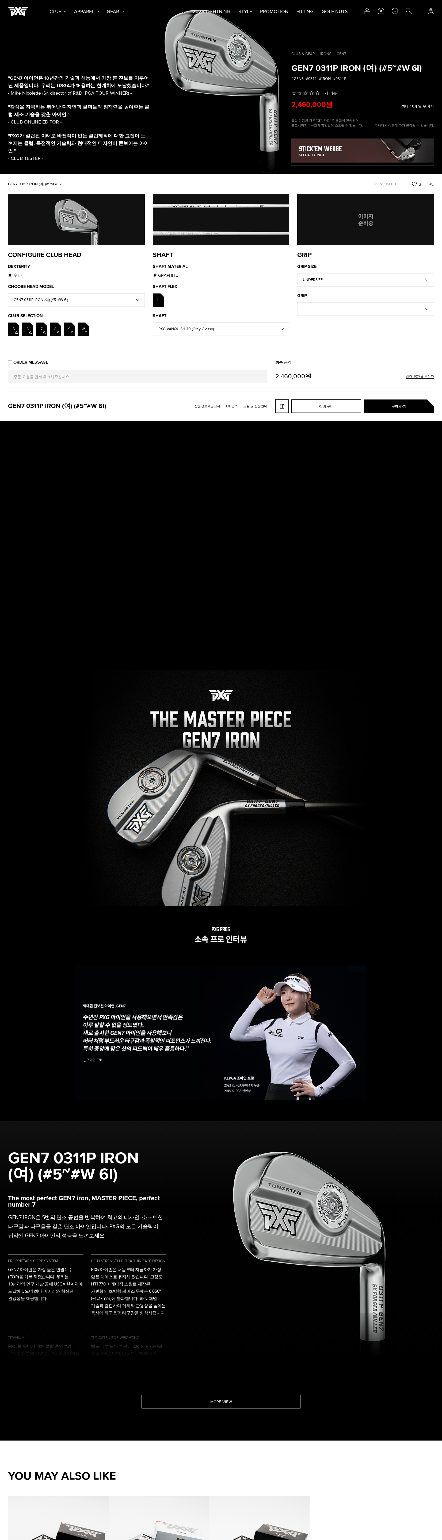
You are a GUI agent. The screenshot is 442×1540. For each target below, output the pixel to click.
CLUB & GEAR (303, 54)
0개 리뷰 (329, 93)
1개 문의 (232, 406)
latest (395, 11)
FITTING (305, 11)
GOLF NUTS (335, 11)
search (409, 11)
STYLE (245, 11)
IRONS (325, 54)
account (367, 11)
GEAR (113, 11)
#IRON (325, 78)
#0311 (311, 78)
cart (381, 11)
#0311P (339, 78)
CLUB (55, 11)
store (431, 11)
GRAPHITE (168, 275)
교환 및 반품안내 (255, 406)
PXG (18, 11)
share (432, 184)
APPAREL (84, 11)
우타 (17, 275)
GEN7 (341, 54)
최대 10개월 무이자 (417, 106)
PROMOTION (274, 11)
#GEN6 (297, 78)
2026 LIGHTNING (211, 11)
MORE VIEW (221, 1401)
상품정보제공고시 (207, 406)
